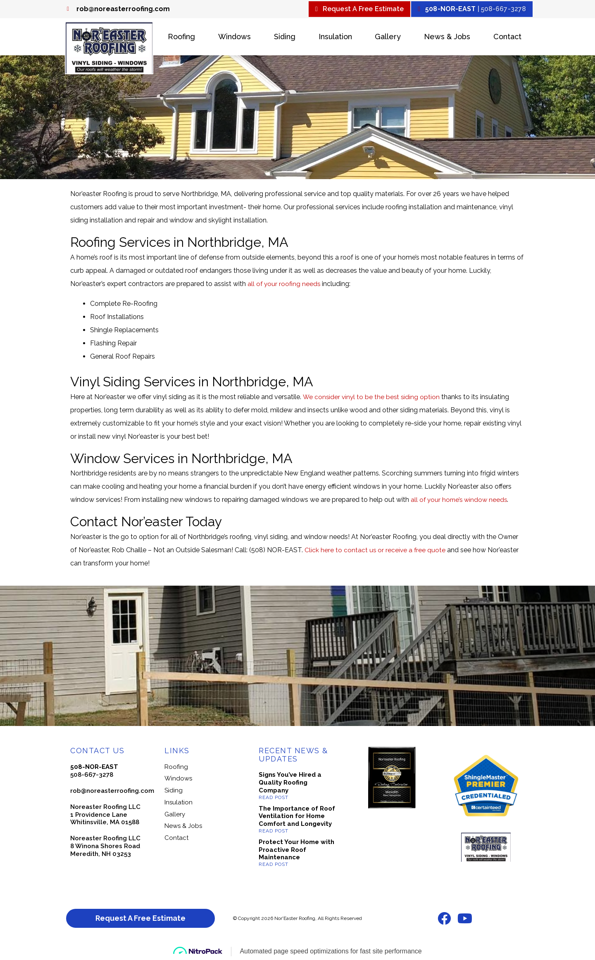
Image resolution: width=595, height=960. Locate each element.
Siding (284, 37)
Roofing (181, 37)
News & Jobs (447, 37)
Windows (234, 37)
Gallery (388, 37)
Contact (507, 37)
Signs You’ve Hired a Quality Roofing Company (290, 783)
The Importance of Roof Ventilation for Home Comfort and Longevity (297, 817)
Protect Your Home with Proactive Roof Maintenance (296, 850)
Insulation (335, 37)
